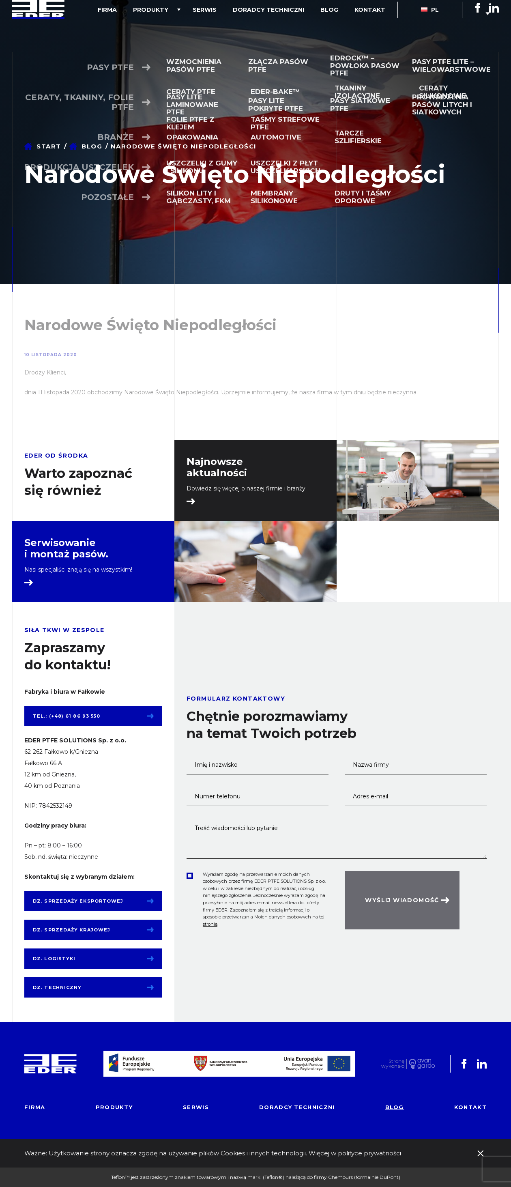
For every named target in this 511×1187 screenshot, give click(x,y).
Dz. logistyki (54, 958)
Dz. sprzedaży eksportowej (78, 901)
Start (48, 146)
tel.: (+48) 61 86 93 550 (66, 716)
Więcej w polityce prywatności (355, 1153)
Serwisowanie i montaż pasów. (66, 548)
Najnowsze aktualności (217, 467)
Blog (341, 26)
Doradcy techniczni (288, 26)
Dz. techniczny (57, 987)
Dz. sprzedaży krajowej (71, 930)
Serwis (233, 26)
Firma (151, 26)
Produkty (187, 26)
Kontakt (374, 26)
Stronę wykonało (392, 1064)
